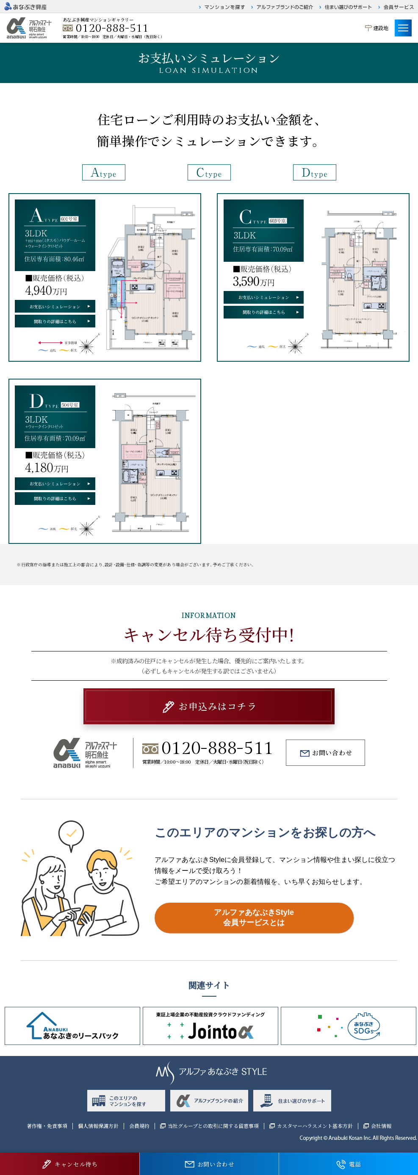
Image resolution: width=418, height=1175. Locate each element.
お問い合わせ (332, 752)
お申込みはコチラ (218, 705)
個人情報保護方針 (98, 1126)
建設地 (380, 27)
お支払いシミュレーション (55, 306)
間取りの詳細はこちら (55, 321)
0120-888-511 (112, 28)
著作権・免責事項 (47, 1126)
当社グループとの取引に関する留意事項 (213, 1126)
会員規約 (139, 1126)
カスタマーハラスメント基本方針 (315, 1126)
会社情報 (381, 1126)
